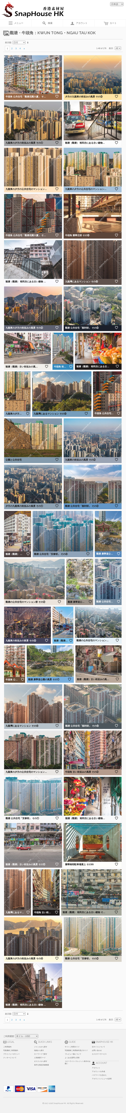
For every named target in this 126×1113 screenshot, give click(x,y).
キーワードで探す (40, 1054)
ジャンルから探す (40, 1047)
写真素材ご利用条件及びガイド (76, 1050)
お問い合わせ (97, 1050)
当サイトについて (98, 1047)
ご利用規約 (7, 1047)
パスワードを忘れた (99, 1075)
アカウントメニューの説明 (102, 1079)
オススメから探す (40, 1061)
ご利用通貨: (8, 1036)
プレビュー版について (73, 1054)
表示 (111, 48)
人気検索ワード (40, 1058)
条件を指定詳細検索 (41, 1065)
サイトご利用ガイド (72, 1047)
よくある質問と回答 (72, 1058)
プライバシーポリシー (11, 1054)
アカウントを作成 (98, 1071)
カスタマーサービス (99, 1054)
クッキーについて (9, 1058)
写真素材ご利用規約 (10, 1050)
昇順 (28, 42)
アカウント (96, 1068)
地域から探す (39, 1050)
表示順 (8, 42)
